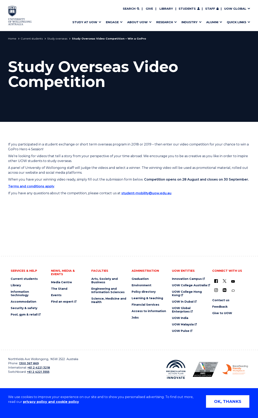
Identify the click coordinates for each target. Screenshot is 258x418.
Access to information (149, 311)
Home (12, 38)
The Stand (59, 289)
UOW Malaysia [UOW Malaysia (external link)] (183, 324)
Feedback (220, 306)
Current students (32, 38)
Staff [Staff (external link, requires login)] (210, 8)
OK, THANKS (227, 401)
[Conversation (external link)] (233, 290)
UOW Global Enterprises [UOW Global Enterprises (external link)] (181, 309)
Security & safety (24, 308)
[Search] (131, 9)
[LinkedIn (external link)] (224, 290)
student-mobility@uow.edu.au (146, 193)
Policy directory (144, 292)
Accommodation (23, 301)
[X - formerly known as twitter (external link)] (224, 281)
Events (56, 295)
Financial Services (145, 304)
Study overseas (57, 38)
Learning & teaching (147, 298)
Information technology (20, 293)
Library (166, 8)
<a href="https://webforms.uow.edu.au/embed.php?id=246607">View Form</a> (129, 233)
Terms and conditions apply (31, 186)
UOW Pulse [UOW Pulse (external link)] (180, 331)
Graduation (140, 279)
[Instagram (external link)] (216, 290)
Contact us (220, 300)
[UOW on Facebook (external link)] (216, 281)
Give (149, 8)
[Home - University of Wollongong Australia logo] (20, 15)
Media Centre (61, 282)
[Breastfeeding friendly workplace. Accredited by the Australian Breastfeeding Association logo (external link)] (235, 369)
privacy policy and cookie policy (51, 402)
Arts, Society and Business (104, 280)
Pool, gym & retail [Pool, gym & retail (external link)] (24, 314)
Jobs (135, 317)
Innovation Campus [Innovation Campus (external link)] (187, 279)
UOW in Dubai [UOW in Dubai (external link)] (183, 301)
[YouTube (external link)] (233, 281)
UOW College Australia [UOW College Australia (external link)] (189, 285)
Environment (141, 285)
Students (187, 8)
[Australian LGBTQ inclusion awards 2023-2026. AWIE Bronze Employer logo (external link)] (205, 369)
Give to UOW (222, 313)
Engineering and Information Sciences (108, 290)
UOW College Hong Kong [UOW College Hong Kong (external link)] (187, 293)
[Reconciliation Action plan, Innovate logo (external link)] (176, 369)
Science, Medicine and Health (108, 300)
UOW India (180, 318)
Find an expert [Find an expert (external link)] (62, 301)
